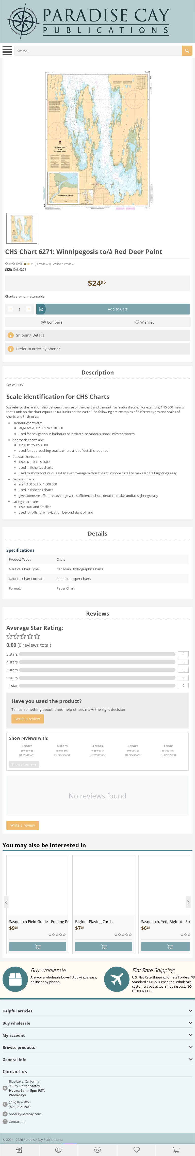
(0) (43, 264)
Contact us (17, 1121)
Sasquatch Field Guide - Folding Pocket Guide (39, 921)
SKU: (8, 269)
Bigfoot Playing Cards (93, 921)
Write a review (63, 264)
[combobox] (103, 51)
